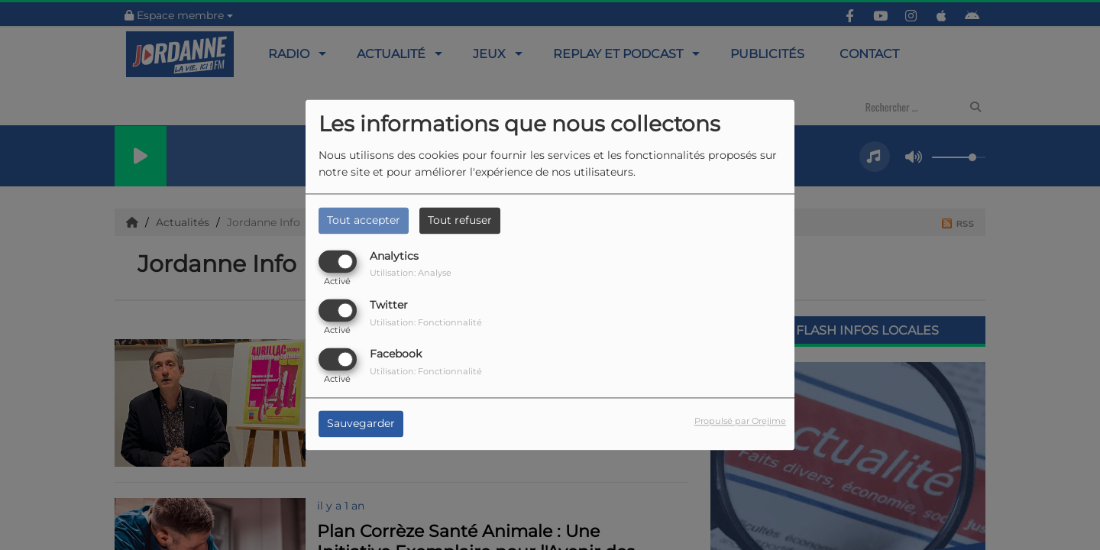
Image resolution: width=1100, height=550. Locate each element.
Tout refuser (460, 220)
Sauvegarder (361, 424)
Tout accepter (363, 220)
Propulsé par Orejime (740, 421)
